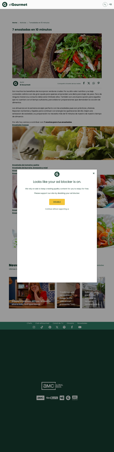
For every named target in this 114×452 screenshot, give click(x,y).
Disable (57, 202)
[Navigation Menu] (110, 4)
